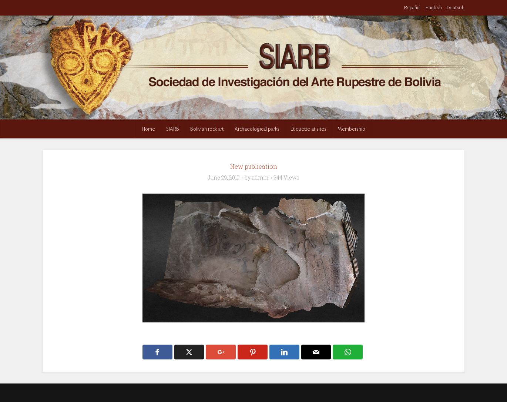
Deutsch (455, 7)
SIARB (172, 129)
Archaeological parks (257, 129)
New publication (253, 166)
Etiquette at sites (308, 129)
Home (148, 129)
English (434, 7)
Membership (351, 129)
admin (260, 177)
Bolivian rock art (207, 129)
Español (412, 7)
